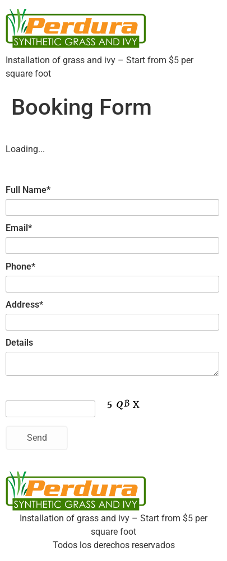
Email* (19, 228)
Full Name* (28, 190)
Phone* (20, 266)
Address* (24, 304)
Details (19, 342)
